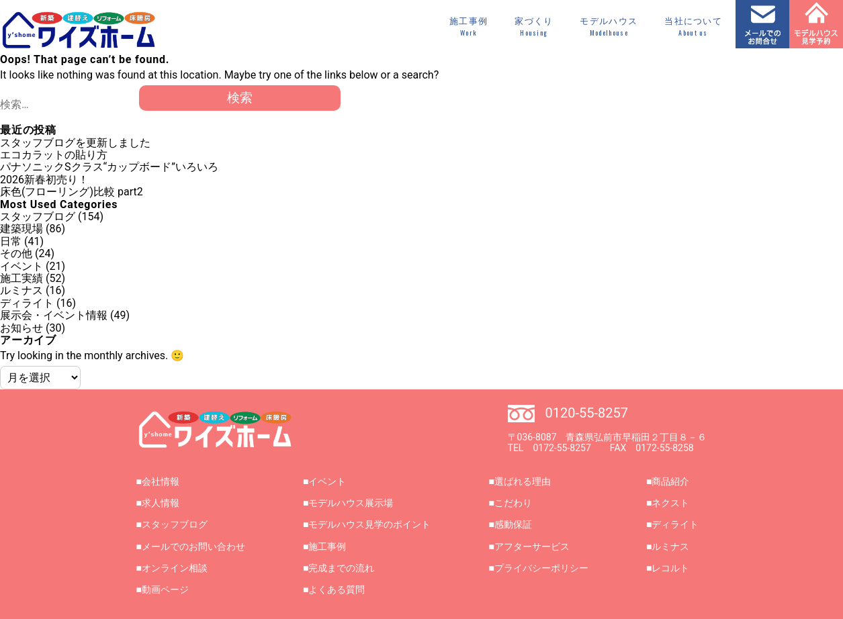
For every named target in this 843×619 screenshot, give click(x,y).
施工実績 (21, 278)
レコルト (670, 568)
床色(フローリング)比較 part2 (71, 191)
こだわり (513, 502)
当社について (693, 27)
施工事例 (468, 27)
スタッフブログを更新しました (75, 142)
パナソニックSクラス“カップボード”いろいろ (109, 166)
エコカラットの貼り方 (53, 154)
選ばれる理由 (522, 481)
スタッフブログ (37, 216)
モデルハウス (608, 27)
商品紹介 (670, 481)
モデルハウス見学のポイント (369, 524)
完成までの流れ (341, 568)
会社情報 (160, 481)
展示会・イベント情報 (53, 315)
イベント (21, 266)
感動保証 (513, 524)
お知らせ (21, 328)
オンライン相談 (175, 568)
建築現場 (21, 228)
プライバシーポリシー (541, 568)
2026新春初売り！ (44, 179)
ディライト (27, 303)
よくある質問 (336, 589)
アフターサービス (532, 546)
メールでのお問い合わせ (193, 546)
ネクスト (670, 502)
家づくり (534, 27)
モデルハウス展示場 (350, 502)
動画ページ (165, 589)
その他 (16, 253)
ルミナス (21, 290)
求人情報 (160, 502)
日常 (10, 241)
